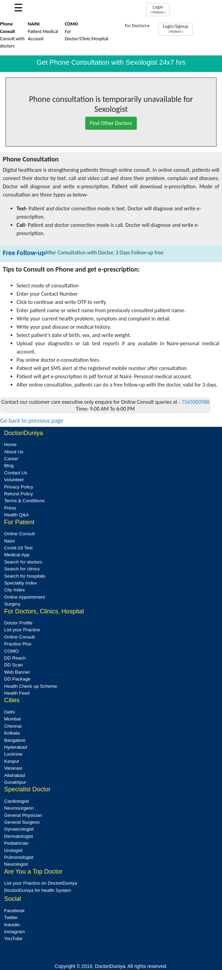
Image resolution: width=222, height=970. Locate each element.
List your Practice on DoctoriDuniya (40, 883)
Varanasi (13, 768)
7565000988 (195, 402)
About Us (13, 451)
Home (10, 444)
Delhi (9, 712)
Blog (8, 465)
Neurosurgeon (19, 808)
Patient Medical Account (43, 31)
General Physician (23, 815)
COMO (11, 651)
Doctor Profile (18, 622)
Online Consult (19, 533)
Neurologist (16, 864)
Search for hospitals (24, 576)
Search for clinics (22, 568)
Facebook (14, 910)
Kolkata (12, 733)
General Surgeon (22, 822)
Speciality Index (20, 583)
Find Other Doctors (111, 123)
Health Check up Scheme (30, 686)
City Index (14, 589)
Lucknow (13, 754)
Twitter (11, 917)
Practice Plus (17, 643)
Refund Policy (18, 493)
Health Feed (17, 693)
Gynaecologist (19, 829)
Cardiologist (16, 801)
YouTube (13, 938)
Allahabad (14, 775)
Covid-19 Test (18, 547)
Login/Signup (175, 28)
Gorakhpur (15, 782)
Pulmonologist (18, 857)
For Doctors (137, 26)
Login (158, 9)
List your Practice (22, 629)
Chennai (13, 726)
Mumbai (12, 718)
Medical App (17, 554)
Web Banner (17, 672)
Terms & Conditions (24, 500)
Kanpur (11, 761)
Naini (9, 541)
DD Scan (13, 664)
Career (11, 458)
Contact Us (15, 472)
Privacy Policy (18, 486)
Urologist (13, 850)
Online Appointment (24, 597)
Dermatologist (18, 836)
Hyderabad (15, 747)
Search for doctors (23, 562)
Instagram (14, 931)
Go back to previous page (31, 420)
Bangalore (14, 740)
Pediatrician (16, 843)
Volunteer (14, 479)
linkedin (12, 924)
